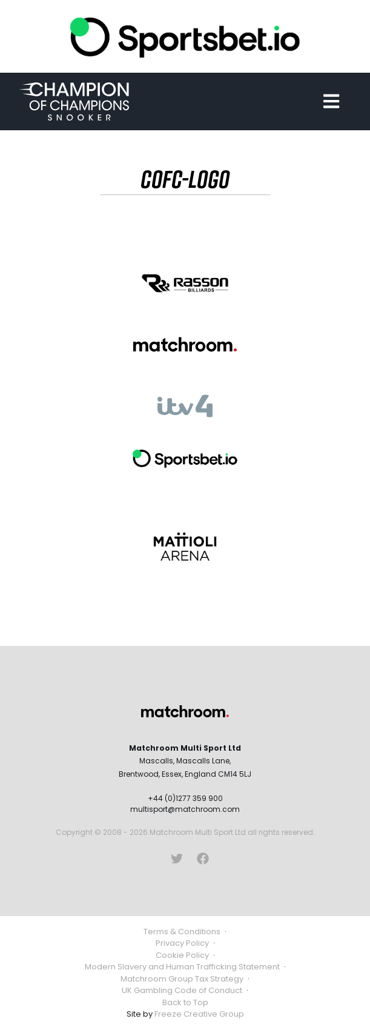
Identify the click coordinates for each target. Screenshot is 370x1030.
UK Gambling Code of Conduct (182, 990)
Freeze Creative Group (199, 1014)
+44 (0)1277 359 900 (185, 798)
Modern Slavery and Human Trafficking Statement (182, 966)
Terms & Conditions (182, 931)
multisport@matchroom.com (185, 809)
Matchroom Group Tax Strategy (182, 979)
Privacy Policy (182, 943)
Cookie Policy (182, 955)
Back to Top (185, 1002)
